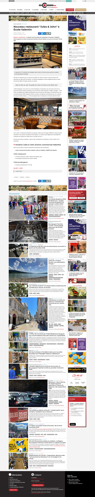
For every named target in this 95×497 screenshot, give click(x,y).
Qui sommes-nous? (14, 479)
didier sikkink (32, 434)
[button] (83, 1)
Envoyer (73, 424)
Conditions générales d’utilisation (17, 487)
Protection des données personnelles (17, 482)
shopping (61, 214)
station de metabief (57, 279)
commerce (16, 177)
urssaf (44, 375)
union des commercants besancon (54, 216)
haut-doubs (51, 276)
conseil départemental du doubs (42, 465)
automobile (51, 239)
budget (31, 465)
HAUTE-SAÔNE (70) (33, 284)
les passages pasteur (41, 359)
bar (49, 324)
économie (31, 375)
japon (45, 434)
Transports (40, 244)
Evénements (41, 424)
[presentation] (69, 292)
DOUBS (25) (31, 453)
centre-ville (51, 400)
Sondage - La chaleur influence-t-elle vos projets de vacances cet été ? (77, 405)
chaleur (59, 274)
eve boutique (56, 325)
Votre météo (77, 366)
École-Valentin (17, 24)
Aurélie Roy (51, 274)
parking (60, 402)
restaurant (27, 177)
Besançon (50, 196)
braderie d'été (51, 214)
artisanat (31, 359)
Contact (11, 477)
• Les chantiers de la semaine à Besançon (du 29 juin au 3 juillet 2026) (77, 65)
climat (34, 465)
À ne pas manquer (77, 285)
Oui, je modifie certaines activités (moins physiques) (77, 412)
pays (56, 434)
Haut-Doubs (51, 259)
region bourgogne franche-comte (49, 448)
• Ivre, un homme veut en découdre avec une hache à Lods (76, 53)
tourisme (31, 345)
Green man (61, 325)
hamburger (22, 177)
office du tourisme (43, 343)
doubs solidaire (50, 465)
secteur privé (40, 375)
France (30, 244)
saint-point (50, 279)
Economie (24, 24)
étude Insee (56, 239)
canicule (55, 274)
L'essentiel (77, 46)
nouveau (47, 359)
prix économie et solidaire (39, 448)
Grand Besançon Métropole (34, 343)
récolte (38, 293)
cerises (31, 293)
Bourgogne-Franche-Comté (54, 221)
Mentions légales (13, 485)
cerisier (34, 293)
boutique (35, 359)
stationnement (56, 403)
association (31, 448)
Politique (60, 380)
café (52, 324)
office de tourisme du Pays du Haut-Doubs (56, 277)
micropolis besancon (50, 434)
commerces (51, 325)
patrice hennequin (60, 343)
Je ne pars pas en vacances (76, 415)
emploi (35, 375)
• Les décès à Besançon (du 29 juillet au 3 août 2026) (77, 49)
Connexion (81, 197)
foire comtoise (37, 434)
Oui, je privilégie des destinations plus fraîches (77, 409)
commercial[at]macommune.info (37, 482)
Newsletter (13, 489)
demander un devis (38, 485)
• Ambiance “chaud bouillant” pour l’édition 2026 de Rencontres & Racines (76, 60)
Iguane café (51, 327)
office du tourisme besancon (51, 343)
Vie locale (60, 196)
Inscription (73, 197)
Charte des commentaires (15, 480)
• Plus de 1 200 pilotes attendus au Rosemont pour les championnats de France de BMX (77, 56)
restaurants (51, 403)
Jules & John (18, 171)
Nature (44, 284)
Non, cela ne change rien (76, 413)
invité (42, 434)
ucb (64, 214)
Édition (49, 7)
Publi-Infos (50, 197)
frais (62, 274)
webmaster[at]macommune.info (37, 493)
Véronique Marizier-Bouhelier (38, 345)
